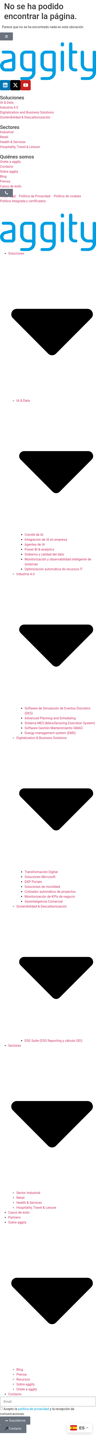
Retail (20, 1198)
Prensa (21, 1374)
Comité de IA (34, 535)
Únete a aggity (26, 1389)
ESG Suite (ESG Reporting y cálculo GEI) (53, 1041)
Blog (19, 1369)
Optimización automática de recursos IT (54, 569)
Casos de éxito (19, 1212)
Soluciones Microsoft (40, 877)
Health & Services (29, 1203)
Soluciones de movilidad (42, 887)
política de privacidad (33, 1409)
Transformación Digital (41, 872)
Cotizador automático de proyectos (50, 892)
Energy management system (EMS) (50, 733)
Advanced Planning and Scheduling (50, 718)
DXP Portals (33, 882)
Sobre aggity (25, 1384)
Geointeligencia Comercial (44, 901)
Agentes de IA (35, 544)
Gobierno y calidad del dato (44, 554)
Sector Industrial (28, 1193)
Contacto (14, 1394)
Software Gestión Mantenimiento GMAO (54, 728)
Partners (14, 1217)
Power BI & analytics (39, 549)
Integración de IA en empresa (46, 540)
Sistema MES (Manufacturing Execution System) (60, 723)
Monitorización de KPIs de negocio (50, 897)
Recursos (23, 1379)
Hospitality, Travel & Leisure (36, 1208)
